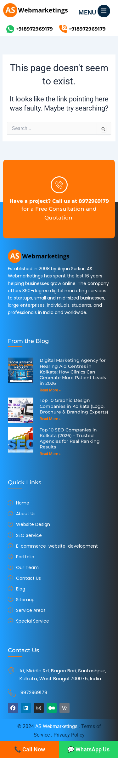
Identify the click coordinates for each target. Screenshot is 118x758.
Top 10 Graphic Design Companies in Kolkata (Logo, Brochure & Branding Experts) (74, 405)
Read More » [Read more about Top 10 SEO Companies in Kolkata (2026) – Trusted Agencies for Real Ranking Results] (50, 454)
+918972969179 (34, 29)
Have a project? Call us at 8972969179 (59, 201)
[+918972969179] (10, 29)
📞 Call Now (29, 749)
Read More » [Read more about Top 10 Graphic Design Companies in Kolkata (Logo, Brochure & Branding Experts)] (50, 419)
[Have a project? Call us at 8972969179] (59, 184)
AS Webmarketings (56, 726)
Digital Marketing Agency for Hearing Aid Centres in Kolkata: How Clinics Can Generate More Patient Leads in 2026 (73, 371)
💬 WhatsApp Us (88, 749)
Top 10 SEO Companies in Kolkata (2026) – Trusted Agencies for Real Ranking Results (70, 438)
